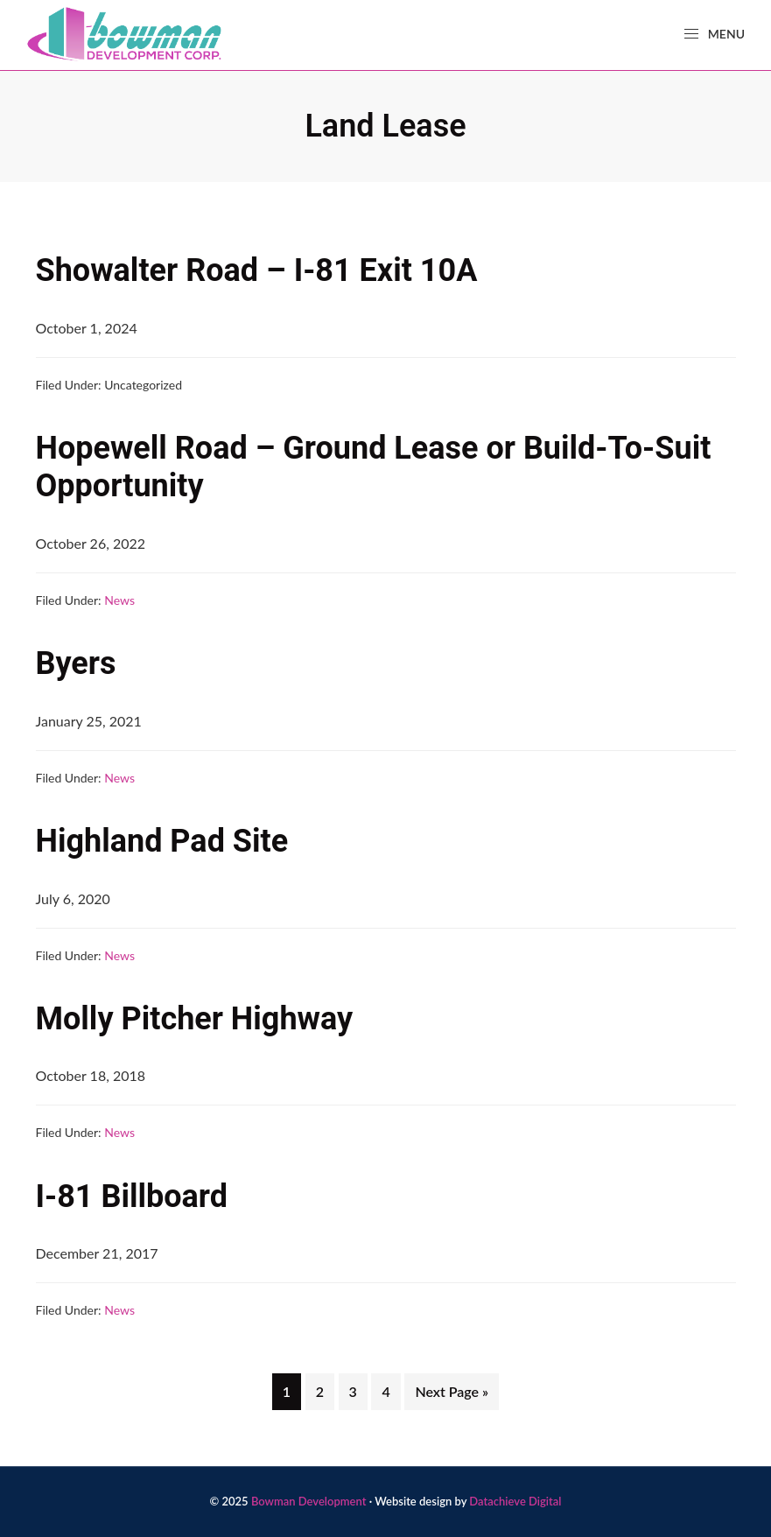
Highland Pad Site (162, 841)
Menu (714, 34)
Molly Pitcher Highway (195, 1018)
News (119, 600)
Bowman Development (309, 1501)
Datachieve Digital (515, 1501)
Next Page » (451, 1394)
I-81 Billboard (132, 1196)
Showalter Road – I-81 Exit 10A (257, 270)
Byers (76, 663)
